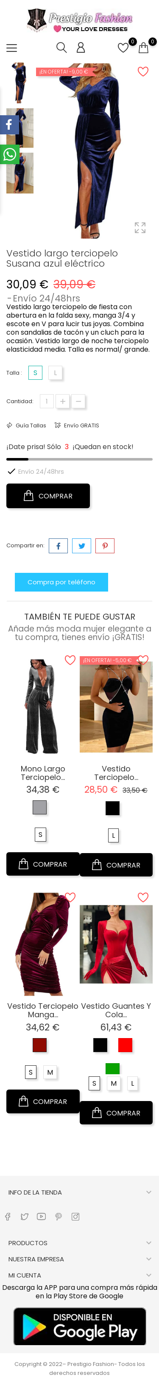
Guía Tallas (30, 425)
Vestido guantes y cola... (116, 1010)
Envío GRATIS (81, 425)
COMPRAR (48, 496)
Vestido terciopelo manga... (42, 1010)
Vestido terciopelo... (116, 772)
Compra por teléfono (61, 582)
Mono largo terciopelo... (43, 772)
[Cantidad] (47, 401)
